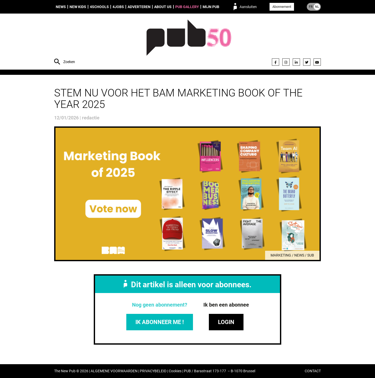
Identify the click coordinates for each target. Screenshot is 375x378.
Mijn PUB (211, 7)
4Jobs (118, 7)
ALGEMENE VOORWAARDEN (114, 371)
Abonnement (281, 7)
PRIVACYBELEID (153, 371)
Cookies (175, 371)
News (61, 7)
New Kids (78, 7)
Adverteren (139, 7)
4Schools (99, 7)
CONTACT (313, 371)
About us (163, 7)
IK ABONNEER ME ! (159, 322)
